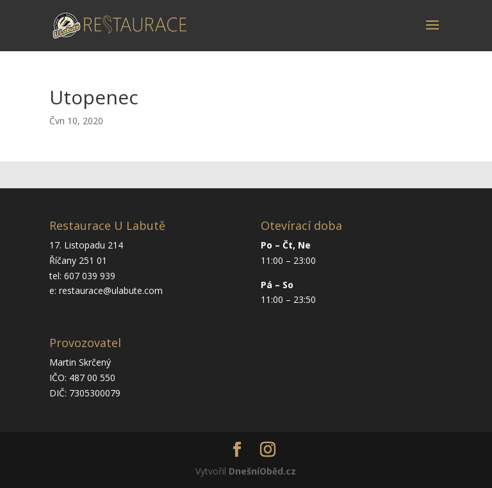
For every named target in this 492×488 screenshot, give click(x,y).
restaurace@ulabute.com (111, 290)
